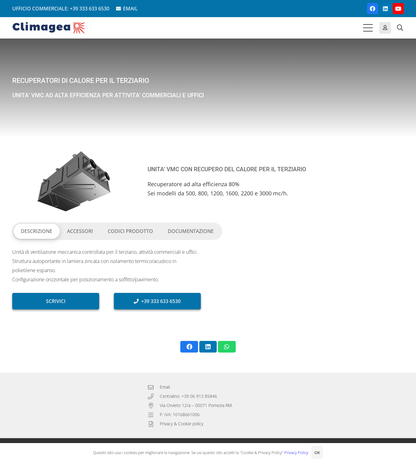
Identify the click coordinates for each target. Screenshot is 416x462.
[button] (368, 28)
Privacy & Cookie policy (181, 424)
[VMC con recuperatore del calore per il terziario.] (72, 181)
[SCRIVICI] (55, 301)
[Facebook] (372, 8)
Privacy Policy (296, 452)
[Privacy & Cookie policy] (154, 424)
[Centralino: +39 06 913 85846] (154, 396)
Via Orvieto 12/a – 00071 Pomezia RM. (196, 405)
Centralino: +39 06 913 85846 (188, 396)
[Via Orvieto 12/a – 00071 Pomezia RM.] (154, 405)
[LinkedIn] (385, 8)
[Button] (385, 28)
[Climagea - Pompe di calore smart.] (48, 28)
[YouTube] (398, 8)
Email (165, 387)
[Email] (154, 387)
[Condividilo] (189, 347)
